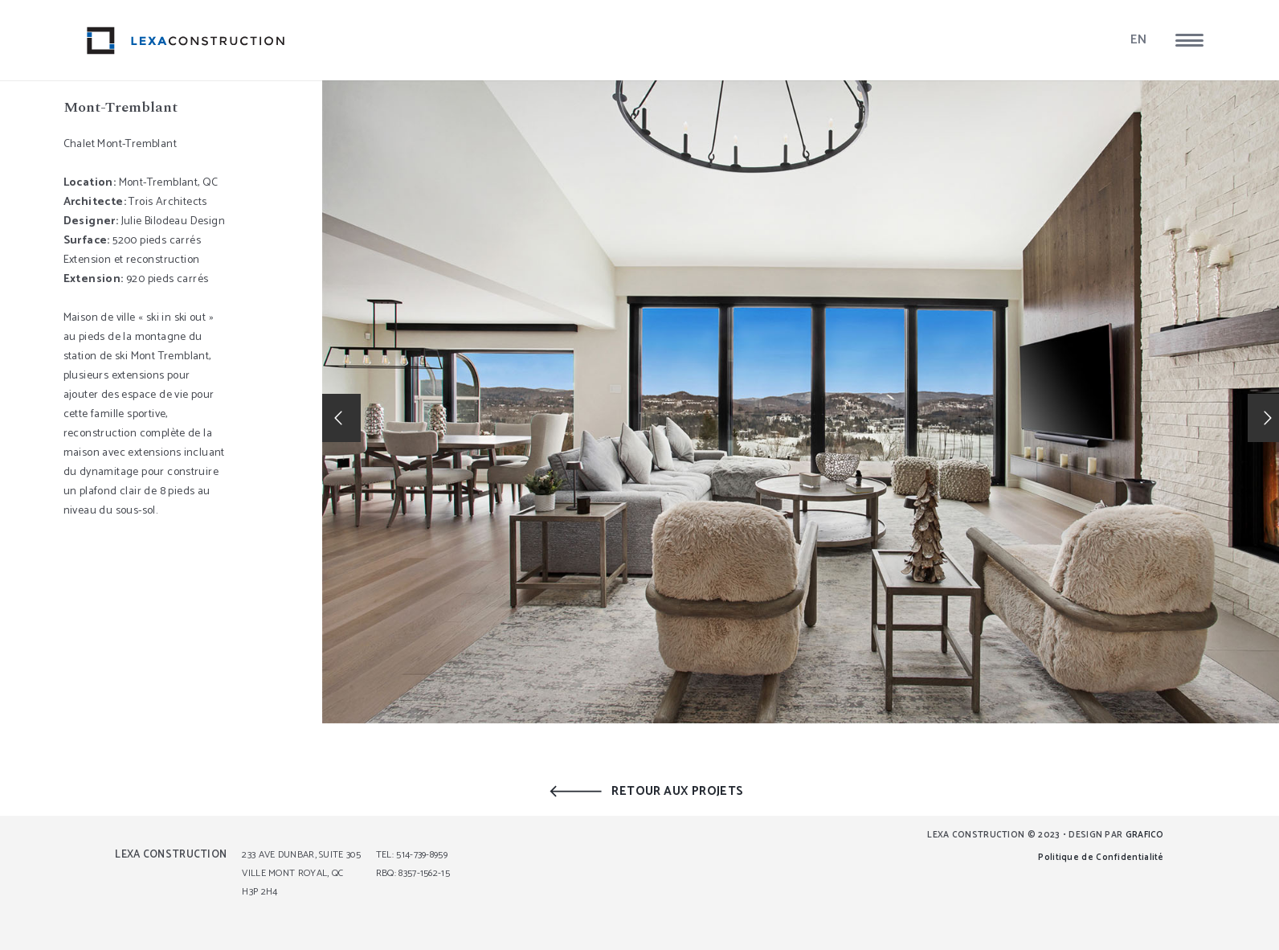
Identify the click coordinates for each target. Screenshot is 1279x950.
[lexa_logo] (186, 41)
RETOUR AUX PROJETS (677, 791)
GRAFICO (1145, 835)
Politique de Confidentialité (1100, 857)
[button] (1189, 40)
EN (1138, 40)
